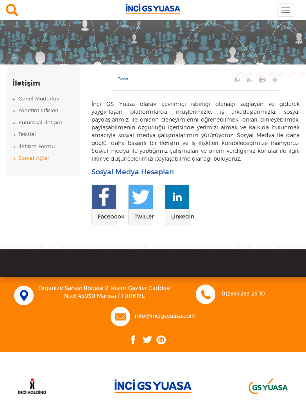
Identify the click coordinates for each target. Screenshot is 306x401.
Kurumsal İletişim (40, 122)
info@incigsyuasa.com (165, 316)
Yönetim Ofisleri (38, 110)
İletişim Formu (36, 146)
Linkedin (161, 339)
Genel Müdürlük (38, 99)
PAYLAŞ (275, 80)
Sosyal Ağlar (33, 158)
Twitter (147, 339)
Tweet (123, 79)
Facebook (133, 339)
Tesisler (27, 134)
